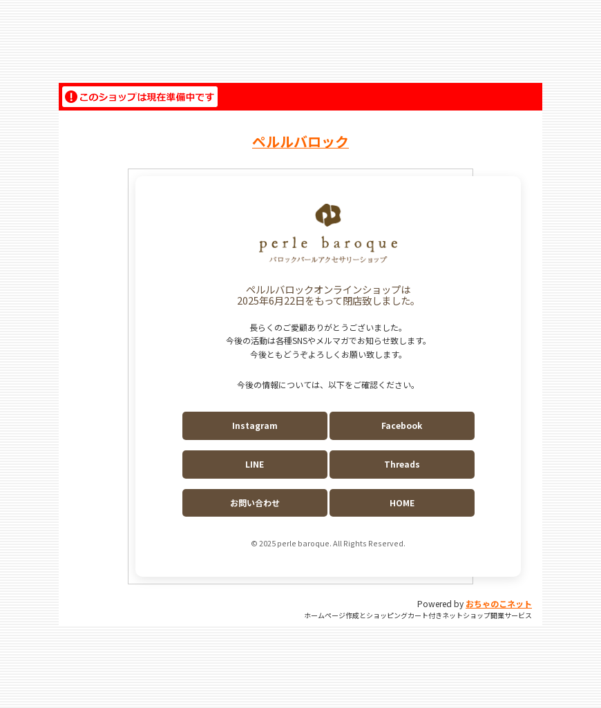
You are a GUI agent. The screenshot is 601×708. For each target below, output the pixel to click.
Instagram (255, 425)
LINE (254, 464)
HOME (402, 502)
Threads (402, 464)
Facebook (401, 425)
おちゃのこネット (499, 603)
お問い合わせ (255, 502)
